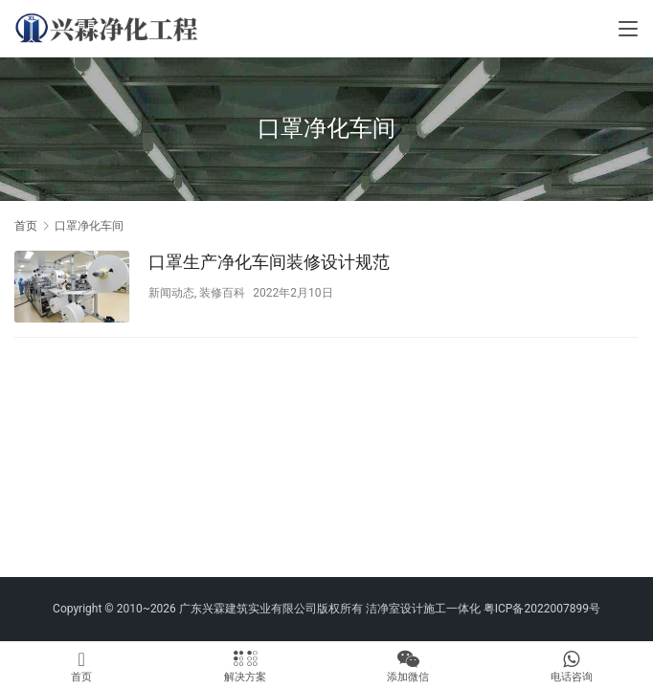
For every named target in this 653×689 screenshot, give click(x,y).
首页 (25, 226)
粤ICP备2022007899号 (542, 608)
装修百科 (222, 293)
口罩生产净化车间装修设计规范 (269, 262)
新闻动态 (171, 293)
